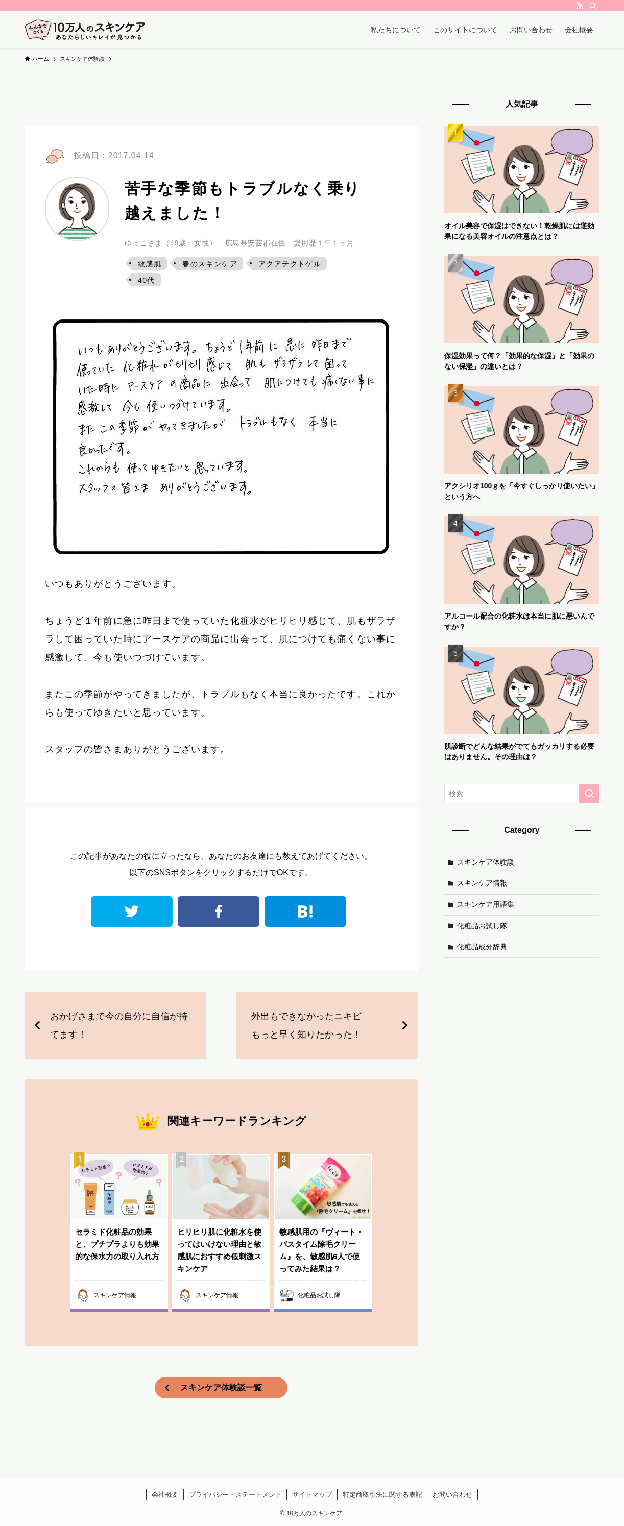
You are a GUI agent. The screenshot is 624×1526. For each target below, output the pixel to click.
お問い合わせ (452, 1494)
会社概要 (165, 1494)
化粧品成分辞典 (482, 947)
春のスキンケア (209, 264)
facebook (218, 911)
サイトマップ (312, 1494)
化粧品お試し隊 (482, 926)
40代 (146, 280)
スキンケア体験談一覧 (221, 1387)
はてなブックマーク (305, 911)
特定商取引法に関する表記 (382, 1494)
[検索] (592, 5)
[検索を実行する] (589, 793)
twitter (132, 911)
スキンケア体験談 (485, 862)
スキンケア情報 (482, 883)
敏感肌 (149, 264)
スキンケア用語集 (485, 904)
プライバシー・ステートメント (235, 1494)
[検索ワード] (521, 793)
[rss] (579, 5)
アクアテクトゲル (289, 264)
